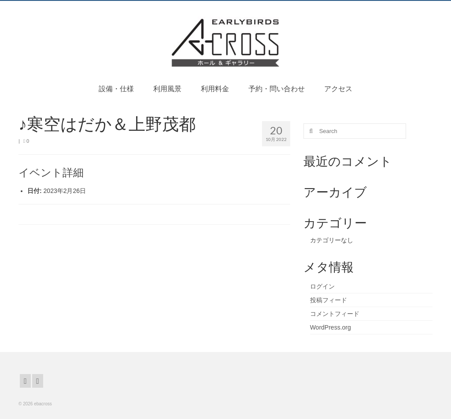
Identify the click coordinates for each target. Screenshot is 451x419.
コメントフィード (334, 313)
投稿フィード (328, 300)
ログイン (322, 286)
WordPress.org (330, 327)
